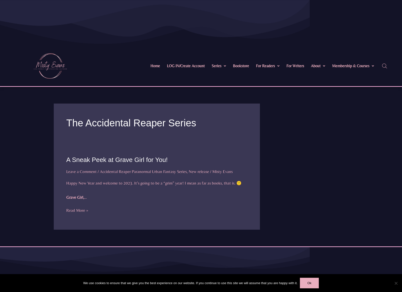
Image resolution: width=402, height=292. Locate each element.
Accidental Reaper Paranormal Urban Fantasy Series (143, 171)
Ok (309, 283)
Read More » (77, 210)
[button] (219, 66)
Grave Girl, (75, 197)
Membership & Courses (353, 66)
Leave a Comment (81, 171)
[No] (395, 283)
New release (199, 171)
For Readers (268, 66)
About (318, 66)
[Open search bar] (384, 66)
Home (155, 66)
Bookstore (241, 66)
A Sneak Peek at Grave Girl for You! (117, 159)
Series (219, 66)
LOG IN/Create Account (186, 66)
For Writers (295, 66)
